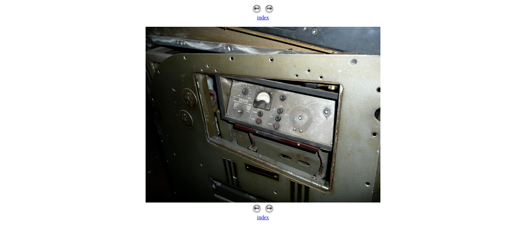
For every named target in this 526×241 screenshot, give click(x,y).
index (263, 17)
